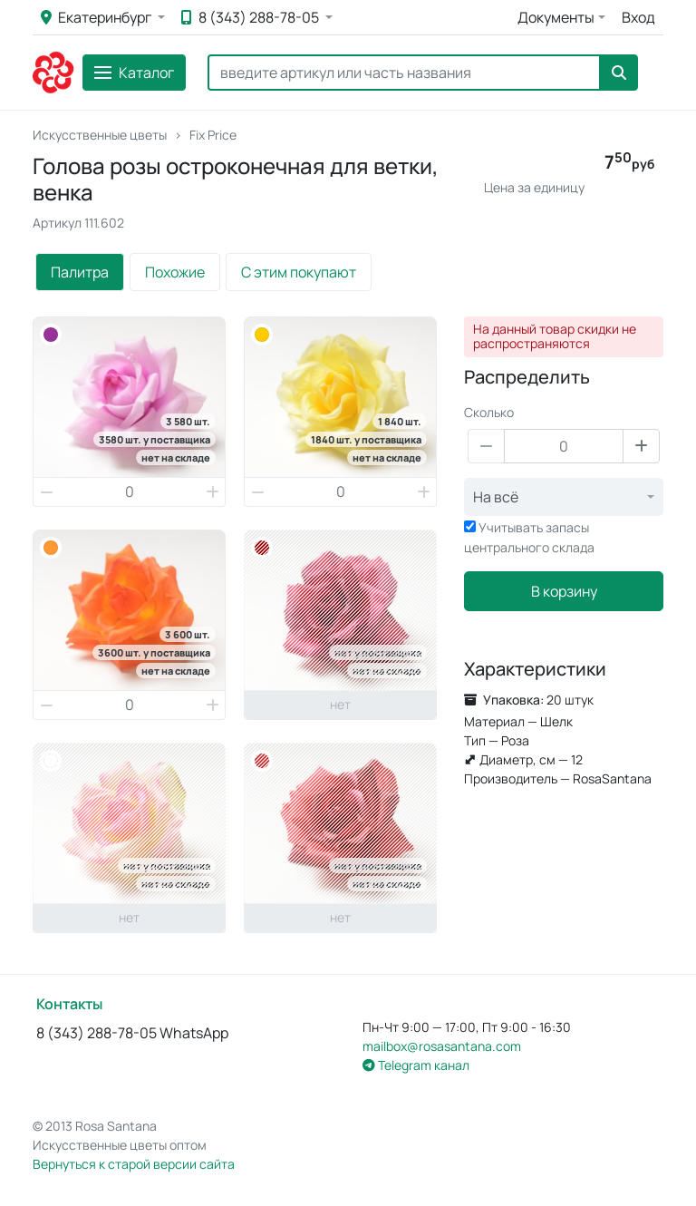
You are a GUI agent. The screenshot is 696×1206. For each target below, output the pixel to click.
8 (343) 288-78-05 (251, 17)
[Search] (404, 72)
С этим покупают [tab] (298, 272)
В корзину (564, 591)
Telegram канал (415, 1065)
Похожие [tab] (175, 272)
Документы (555, 17)
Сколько (489, 412)
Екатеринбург (97, 17)
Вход (638, 17)
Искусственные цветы (100, 134)
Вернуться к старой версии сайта (134, 1163)
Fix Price (213, 134)
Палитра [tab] (80, 272)
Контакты (69, 1004)
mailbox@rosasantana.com (441, 1046)
